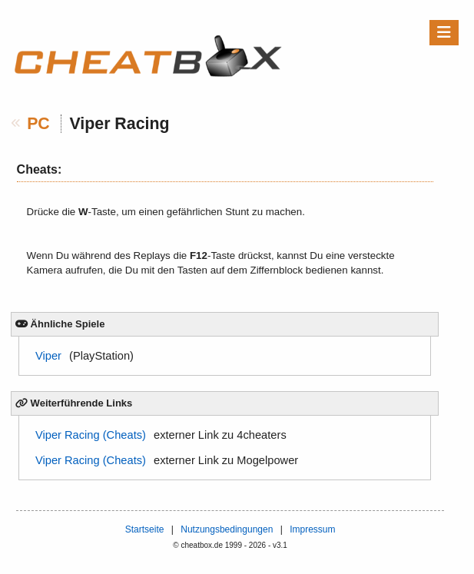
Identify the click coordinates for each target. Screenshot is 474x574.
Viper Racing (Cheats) (90, 435)
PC (38, 123)
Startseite (144, 529)
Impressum (312, 529)
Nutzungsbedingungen (227, 529)
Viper (48, 356)
